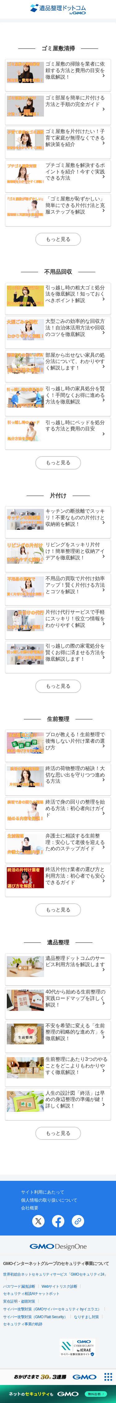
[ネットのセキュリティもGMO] (58, 1394)
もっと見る (58, 239)
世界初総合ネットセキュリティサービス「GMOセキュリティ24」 (55, 1274)
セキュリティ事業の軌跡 (22, 1324)
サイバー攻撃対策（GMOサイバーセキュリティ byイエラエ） (52, 1309)
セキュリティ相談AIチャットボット (31, 1293)
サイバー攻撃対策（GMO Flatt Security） (35, 1317)
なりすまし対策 (86, 1317)
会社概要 (29, 1207)
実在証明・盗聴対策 (19, 1301)
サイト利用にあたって (42, 1192)
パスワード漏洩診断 (19, 1286)
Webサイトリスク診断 (59, 1286)
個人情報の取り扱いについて (49, 1200)
